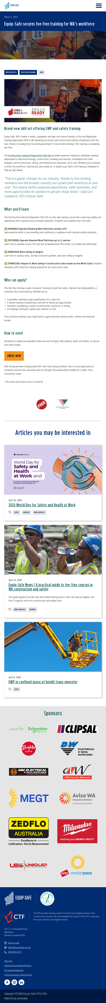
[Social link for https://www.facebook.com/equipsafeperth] (7, 982)
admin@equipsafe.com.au (17, 947)
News (41, 72)
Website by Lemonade (16, 998)
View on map (11, 943)
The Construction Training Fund (18, 975)
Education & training (28, 72)
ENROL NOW (14, 356)
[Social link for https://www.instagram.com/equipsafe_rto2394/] (14, 982)
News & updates (11, 72)
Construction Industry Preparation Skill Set (30, 156)
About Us (8, 961)
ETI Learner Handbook (13, 970)
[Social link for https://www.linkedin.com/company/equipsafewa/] (21, 982)
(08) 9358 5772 (12, 952)
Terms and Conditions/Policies (17, 966)
